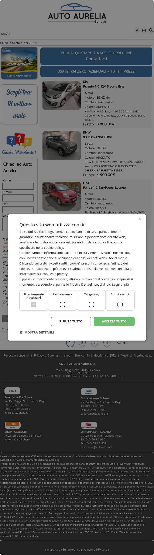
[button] (36, 332)
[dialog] (77, 277)
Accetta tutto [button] (114, 321)
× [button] (139, 219)
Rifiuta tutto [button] (70, 321)
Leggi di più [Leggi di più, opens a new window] (120, 284)
